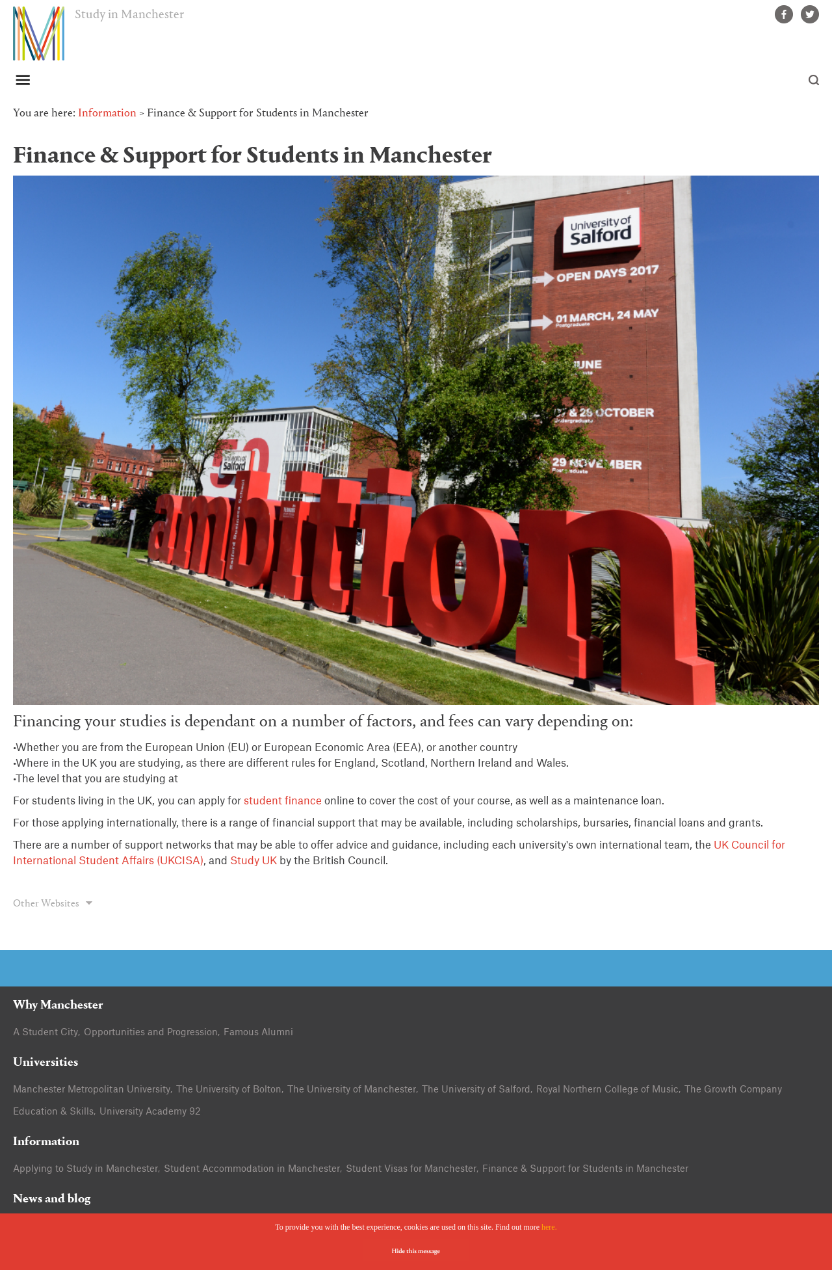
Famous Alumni (258, 1032)
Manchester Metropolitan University (91, 1089)
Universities (45, 1063)
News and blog (51, 1199)
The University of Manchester (351, 1089)
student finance (283, 801)
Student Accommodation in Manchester (252, 1169)
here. (549, 1227)
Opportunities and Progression (151, 1032)
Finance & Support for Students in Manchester (585, 1169)
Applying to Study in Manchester (85, 1169)
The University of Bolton (228, 1089)
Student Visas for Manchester (411, 1169)
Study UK (253, 861)
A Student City (45, 1032)
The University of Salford (476, 1089)
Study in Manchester (129, 14)
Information (107, 114)
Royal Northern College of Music (607, 1089)
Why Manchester (58, 1005)
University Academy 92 (150, 1112)
